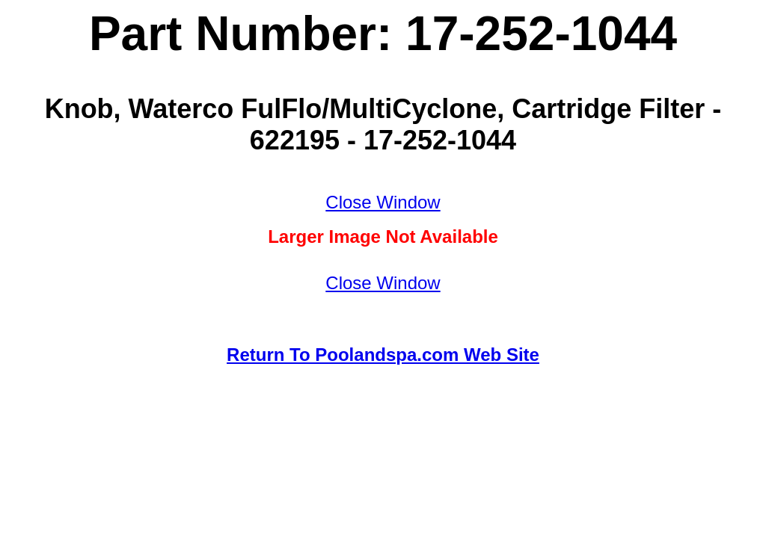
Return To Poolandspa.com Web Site (383, 354)
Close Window (382, 202)
